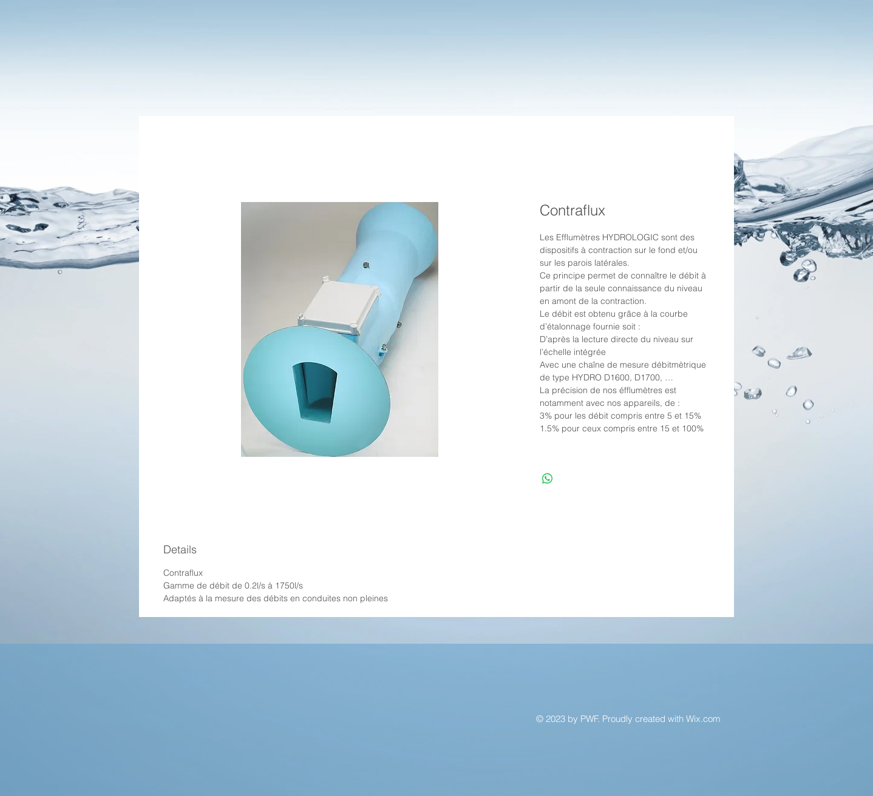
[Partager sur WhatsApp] (547, 478)
